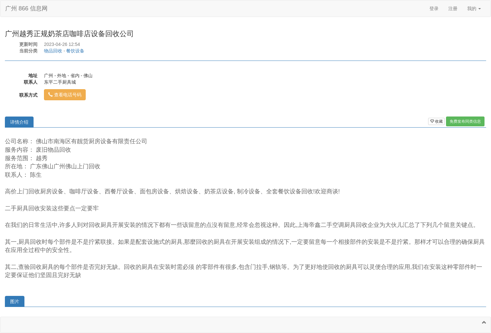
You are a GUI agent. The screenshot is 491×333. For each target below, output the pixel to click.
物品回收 (53, 50)
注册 (452, 8)
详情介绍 (19, 122)
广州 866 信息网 (26, 8)
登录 (434, 8)
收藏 (436, 121)
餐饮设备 (75, 50)
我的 (474, 8)
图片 (14, 301)
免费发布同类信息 (465, 121)
